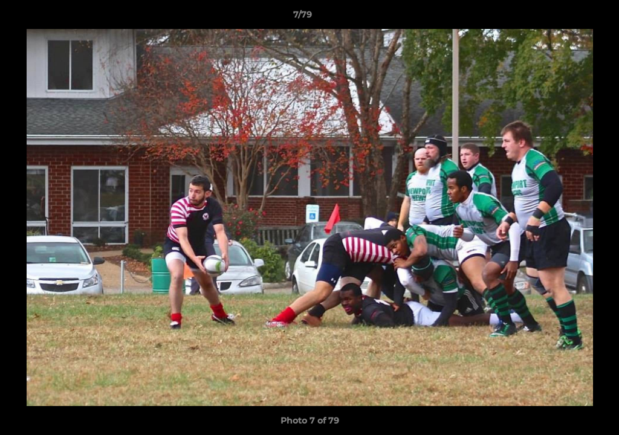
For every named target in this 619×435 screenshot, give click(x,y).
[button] (568, 17)
